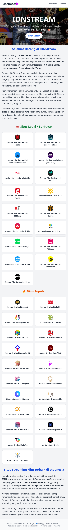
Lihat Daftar (34, 35)
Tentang (62, 4)
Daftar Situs (52, 4)
